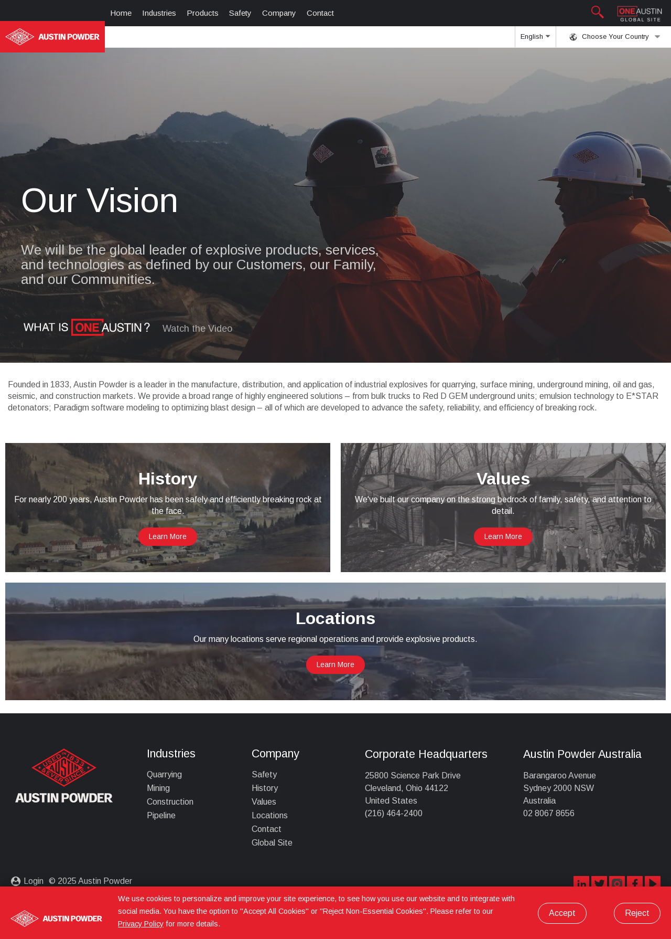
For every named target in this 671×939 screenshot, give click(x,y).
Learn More (168, 536)
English (535, 40)
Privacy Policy (141, 924)
